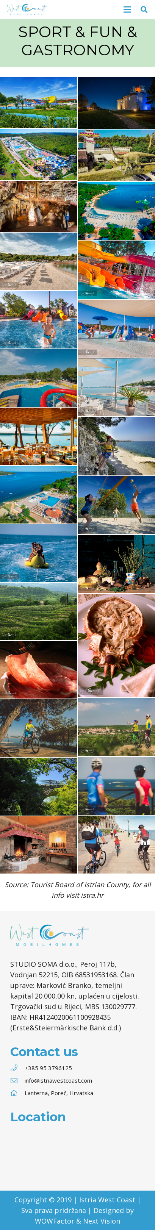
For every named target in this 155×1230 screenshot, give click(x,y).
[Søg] (144, 9)
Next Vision (101, 1220)
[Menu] (127, 9)
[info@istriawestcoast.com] (17, 1080)
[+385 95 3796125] (17, 1068)
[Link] (27, 9)
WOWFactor (54, 1220)
